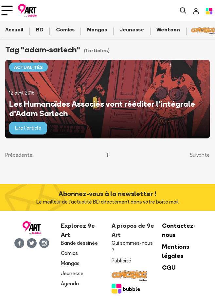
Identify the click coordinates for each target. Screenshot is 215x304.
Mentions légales (175, 251)
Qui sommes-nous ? (132, 247)
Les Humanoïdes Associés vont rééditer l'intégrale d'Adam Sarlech (102, 108)
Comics (69, 253)
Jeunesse (72, 273)
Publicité (121, 261)
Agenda (70, 283)
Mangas (70, 263)
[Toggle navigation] (7, 10)
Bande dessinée (79, 243)
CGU (169, 267)
